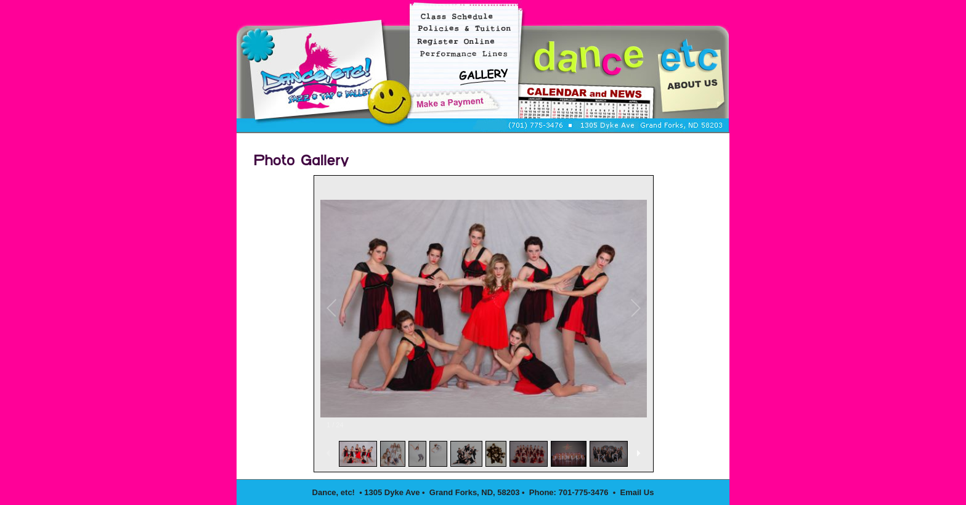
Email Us (637, 492)
